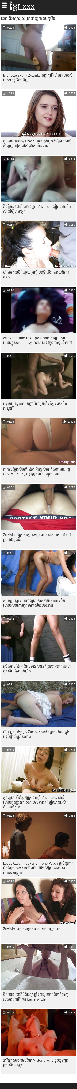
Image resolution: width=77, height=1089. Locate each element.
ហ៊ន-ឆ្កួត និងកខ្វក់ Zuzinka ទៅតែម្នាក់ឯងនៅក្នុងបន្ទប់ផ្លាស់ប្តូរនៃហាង (36, 734)
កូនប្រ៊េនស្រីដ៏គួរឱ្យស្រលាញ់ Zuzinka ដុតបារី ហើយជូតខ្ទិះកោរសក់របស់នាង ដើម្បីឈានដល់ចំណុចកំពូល (34, 802)
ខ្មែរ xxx (22, 6)
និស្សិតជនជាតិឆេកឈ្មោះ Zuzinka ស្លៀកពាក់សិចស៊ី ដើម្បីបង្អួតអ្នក (37, 209)
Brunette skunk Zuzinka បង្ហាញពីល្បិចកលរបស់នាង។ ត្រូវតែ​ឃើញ (38, 77)
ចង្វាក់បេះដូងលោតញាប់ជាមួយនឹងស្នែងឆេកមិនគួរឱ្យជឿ (35, 406)
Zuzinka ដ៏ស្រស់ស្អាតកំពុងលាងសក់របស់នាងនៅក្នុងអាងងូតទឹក (37, 537)
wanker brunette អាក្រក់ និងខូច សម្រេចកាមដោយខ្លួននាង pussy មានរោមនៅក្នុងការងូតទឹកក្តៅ (37, 340)
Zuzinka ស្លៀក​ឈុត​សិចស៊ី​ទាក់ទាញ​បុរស (31, 928)
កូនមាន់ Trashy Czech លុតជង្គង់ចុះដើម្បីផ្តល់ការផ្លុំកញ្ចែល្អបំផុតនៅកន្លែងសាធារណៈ (37, 143)
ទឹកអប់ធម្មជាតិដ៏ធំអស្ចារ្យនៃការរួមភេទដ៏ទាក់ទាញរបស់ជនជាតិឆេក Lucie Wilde (36, 997)
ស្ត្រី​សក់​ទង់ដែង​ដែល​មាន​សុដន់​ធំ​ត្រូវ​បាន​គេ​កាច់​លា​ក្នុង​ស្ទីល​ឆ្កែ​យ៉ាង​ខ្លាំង (37, 668)
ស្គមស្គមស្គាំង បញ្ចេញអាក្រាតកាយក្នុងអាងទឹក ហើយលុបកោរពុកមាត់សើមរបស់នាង (34, 603)
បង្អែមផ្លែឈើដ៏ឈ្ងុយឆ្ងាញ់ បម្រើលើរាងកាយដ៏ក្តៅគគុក (36, 274)
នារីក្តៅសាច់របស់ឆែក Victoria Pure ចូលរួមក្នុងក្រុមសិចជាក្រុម (35, 1062)
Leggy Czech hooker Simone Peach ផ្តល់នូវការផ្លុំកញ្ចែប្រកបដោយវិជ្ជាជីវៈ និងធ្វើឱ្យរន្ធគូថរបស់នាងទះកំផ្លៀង (38, 868)
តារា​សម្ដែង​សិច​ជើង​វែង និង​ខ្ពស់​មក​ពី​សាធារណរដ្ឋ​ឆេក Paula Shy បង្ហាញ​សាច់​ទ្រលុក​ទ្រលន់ (36, 471)
